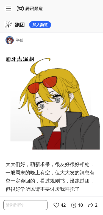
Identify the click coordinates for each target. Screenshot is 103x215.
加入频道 (40, 24)
